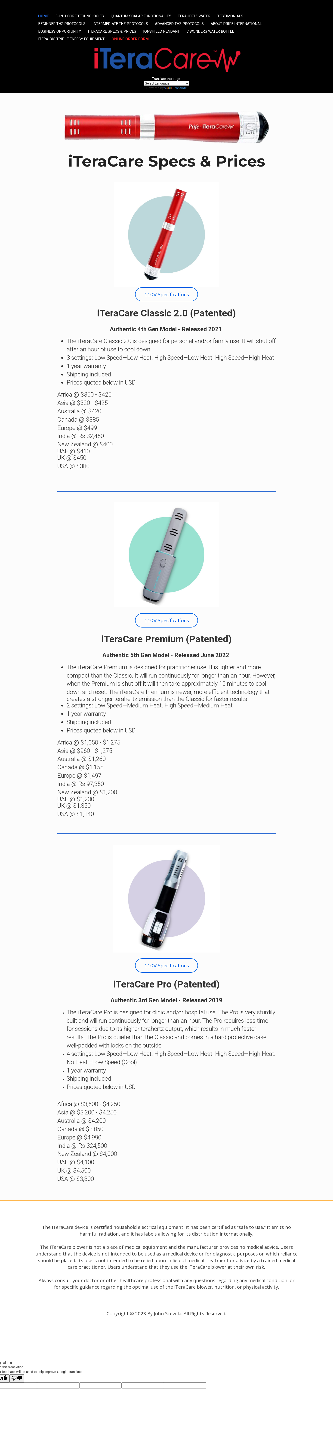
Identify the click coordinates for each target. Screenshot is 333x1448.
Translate (175, 88)
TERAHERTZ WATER (194, 16)
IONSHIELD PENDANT (161, 31)
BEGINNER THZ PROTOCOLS (62, 24)
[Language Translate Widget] (166, 83)
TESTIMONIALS (230, 16)
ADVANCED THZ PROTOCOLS (179, 24)
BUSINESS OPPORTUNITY (59, 31)
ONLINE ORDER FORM (130, 39)
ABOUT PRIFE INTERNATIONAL (236, 24)
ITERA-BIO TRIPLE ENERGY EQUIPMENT (71, 39)
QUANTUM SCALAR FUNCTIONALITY (141, 16)
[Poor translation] (16, 1378)
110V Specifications (166, 294)
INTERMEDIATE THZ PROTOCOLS (120, 24)
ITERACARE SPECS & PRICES (112, 31)
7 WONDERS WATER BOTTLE (210, 31)
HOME (43, 16)
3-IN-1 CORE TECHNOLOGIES (80, 16)
